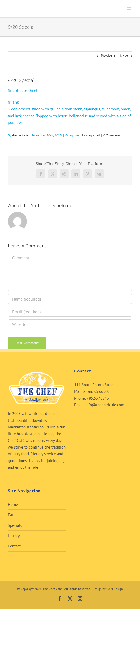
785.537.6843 (98, 398)
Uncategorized (90, 135)
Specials (15, 525)
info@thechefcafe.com (104, 404)
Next (124, 55)
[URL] (70, 324)
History (14, 535)
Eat (10, 514)
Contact (14, 545)
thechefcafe (20, 135)
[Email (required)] (70, 312)
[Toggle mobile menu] (129, 9)
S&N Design (114, 589)
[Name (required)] (70, 299)
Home (13, 504)
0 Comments (111, 135)
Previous (108, 55)
